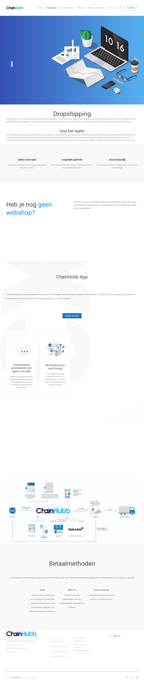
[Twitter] (126, 678)
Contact (131, 8)
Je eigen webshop (58, 647)
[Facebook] (130, 678)
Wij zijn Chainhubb (58, 656)
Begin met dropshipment (56, 640)
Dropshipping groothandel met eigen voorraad (21, 377)
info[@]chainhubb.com (82, 651)
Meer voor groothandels (60, 651)
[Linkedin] (137, 678)
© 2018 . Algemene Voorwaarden (22, 678)
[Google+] (133, 678)
